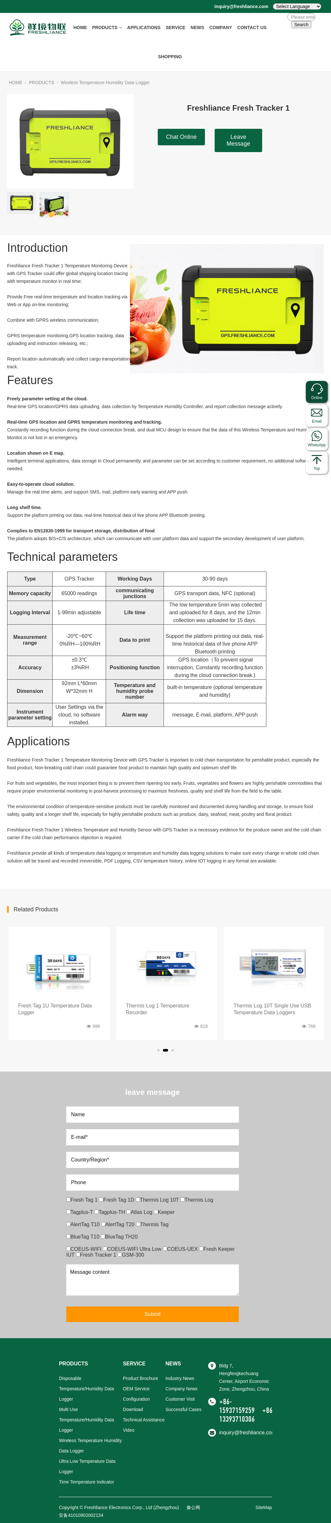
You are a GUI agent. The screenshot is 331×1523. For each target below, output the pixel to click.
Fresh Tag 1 (82, 1200)
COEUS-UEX (181, 1249)
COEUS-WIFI (84, 1249)
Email (317, 421)
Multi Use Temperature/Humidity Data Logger (86, 1420)
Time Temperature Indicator (86, 1481)
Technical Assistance (144, 1419)
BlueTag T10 (83, 1237)
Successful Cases (183, 1409)
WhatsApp (317, 445)
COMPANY (220, 27)
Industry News (180, 1378)
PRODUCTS (107, 27)
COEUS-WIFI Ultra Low (133, 1249)
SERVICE (175, 27)
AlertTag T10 (83, 1224)
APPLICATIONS (143, 27)
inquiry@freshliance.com (241, 6)
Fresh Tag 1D (117, 1200)
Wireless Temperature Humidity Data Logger (105, 82)
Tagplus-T (80, 1212)
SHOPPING (170, 56)
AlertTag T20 (118, 1224)
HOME (80, 27)
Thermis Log (196, 1200)
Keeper (164, 1212)
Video (128, 1430)
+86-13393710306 (247, 1414)
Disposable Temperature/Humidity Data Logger (86, 1389)
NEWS (197, 27)
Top (317, 468)
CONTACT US (252, 27)
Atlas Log (140, 1212)
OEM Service (136, 1388)
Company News (182, 1388)
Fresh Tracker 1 (97, 1255)
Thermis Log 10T (158, 1200)
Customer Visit (180, 1399)
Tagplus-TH (110, 1212)
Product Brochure (140, 1378)
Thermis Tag (152, 1224)
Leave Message (238, 140)
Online (317, 397)
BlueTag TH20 (119, 1237)
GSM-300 (131, 1255)
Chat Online (181, 137)
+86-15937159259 (237, 1406)
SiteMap (263, 1507)
